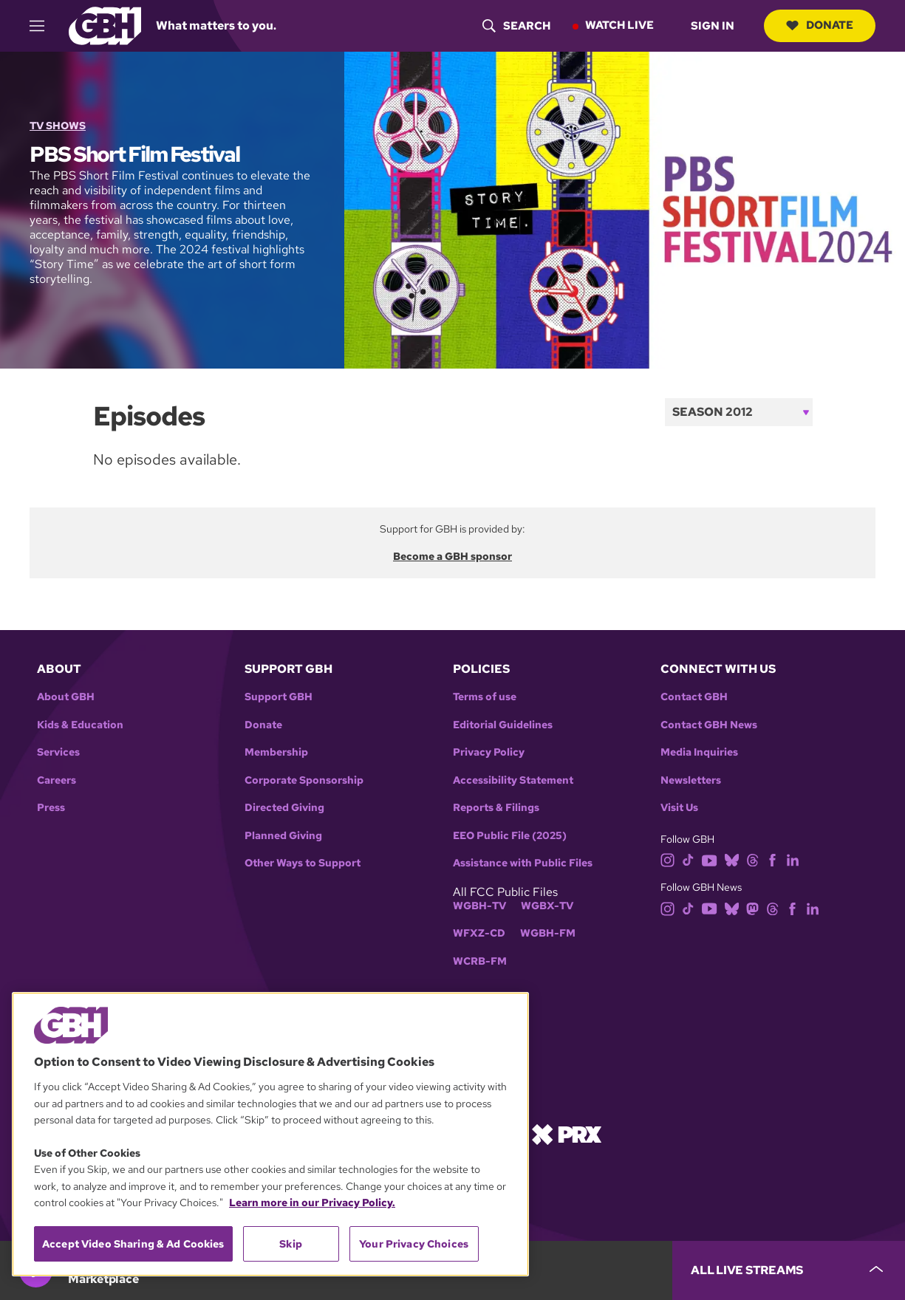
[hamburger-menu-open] (44, 26)
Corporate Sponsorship (304, 780)
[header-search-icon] (516, 26)
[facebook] (772, 859)
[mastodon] (752, 907)
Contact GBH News (708, 725)
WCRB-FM (480, 961)
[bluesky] (732, 859)
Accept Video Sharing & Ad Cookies (133, 1244)
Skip (290, 1244)
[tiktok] (688, 859)
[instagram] (667, 859)
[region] (270, 1134)
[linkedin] (792, 859)
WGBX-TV (547, 906)
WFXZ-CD (479, 933)
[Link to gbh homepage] (105, 24)
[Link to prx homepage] (566, 1132)
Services (58, 752)
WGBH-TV (479, 906)
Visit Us (679, 807)
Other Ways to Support (303, 863)
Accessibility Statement (513, 780)
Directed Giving (284, 807)
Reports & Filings (496, 807)
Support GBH (279, 697)
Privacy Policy (489, 752)
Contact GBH (694, 697)
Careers (56, 780)
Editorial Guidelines (503, 725)
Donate (819, 25)
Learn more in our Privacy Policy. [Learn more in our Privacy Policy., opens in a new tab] (312, 1202)
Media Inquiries (699, 752)
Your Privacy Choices (413, 1244)
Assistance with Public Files (522, 863)
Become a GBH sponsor (452, 556)
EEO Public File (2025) (510, 835)
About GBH (66, 697)
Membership (276, 752)
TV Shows (58, 125)
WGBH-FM (548, 933)
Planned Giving (283, 835)
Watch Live (619, 25)
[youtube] (709, 859)
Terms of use (484, 697)
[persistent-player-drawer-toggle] (788, 1270)
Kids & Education (80, 725)
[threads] (752, 859)
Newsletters (690, 780)
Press (51, 807)
